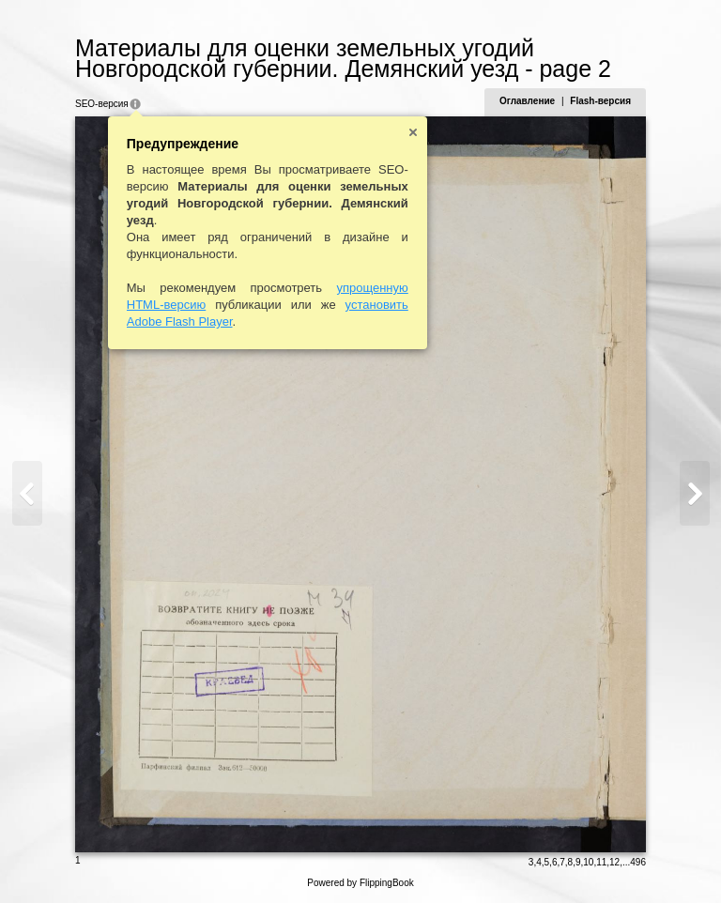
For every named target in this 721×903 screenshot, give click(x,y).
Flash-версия (600, 101)
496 (638, 862)
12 (614, 862)
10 (588, 862)
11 (601, 862)
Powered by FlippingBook (360, 883)
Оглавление (527, 101)
